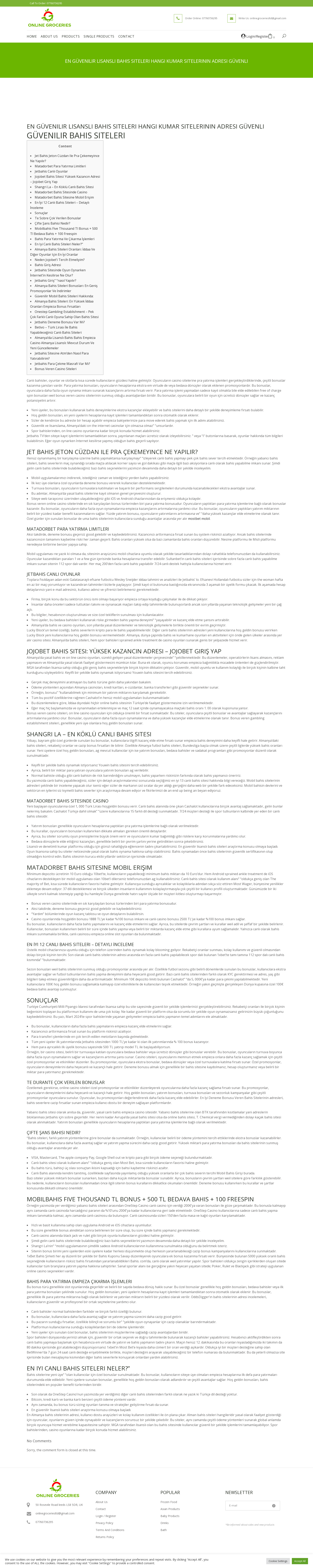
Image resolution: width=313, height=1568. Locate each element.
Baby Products (169, 1516)
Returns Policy (105, 1537)
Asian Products (170, 1509)
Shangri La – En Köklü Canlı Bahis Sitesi (64, 187)
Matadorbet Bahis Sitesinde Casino (61, 192)
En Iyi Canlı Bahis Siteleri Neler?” (59, 244)
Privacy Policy (104, 1523)
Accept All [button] (300, 1561)
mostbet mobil (199, 518)
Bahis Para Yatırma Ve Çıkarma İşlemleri (64, 239)
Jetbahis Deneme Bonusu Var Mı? (60, 322)
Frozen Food (168, 1502)
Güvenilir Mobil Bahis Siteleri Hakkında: (64, 296)
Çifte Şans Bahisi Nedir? (52, 223)
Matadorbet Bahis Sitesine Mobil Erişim (64, 197)
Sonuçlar (41, 213)
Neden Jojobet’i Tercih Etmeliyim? (60, 260)
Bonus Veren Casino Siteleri (55, 369)
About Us (102, 1502)
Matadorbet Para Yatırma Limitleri (60, 166)
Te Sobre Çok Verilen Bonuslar (58, 218)
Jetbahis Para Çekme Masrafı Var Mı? (62, 363)
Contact (101, 1509)
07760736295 (54, 3)
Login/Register (255, 36)
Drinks (164, 1523)
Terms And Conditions (110, 1530)
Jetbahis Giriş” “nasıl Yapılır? (55, 280)
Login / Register (106, 1516)
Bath (163, 1530)
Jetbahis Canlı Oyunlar (51, 171)
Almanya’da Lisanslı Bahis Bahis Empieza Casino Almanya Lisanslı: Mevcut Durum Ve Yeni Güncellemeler (62, 342)
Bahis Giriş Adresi (48, 265)
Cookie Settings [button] (278, 1561)
